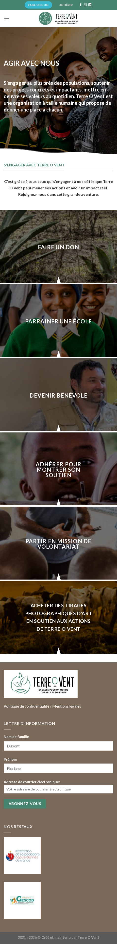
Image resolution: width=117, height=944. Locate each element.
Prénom (10, 759)
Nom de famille (16, 737)
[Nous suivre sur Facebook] (80, 5)
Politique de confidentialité (26, 706)
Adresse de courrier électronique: (58, 786)
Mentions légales (66, 706)
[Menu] (7, 18)
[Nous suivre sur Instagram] (85, 5)
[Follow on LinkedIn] (89, 5)
